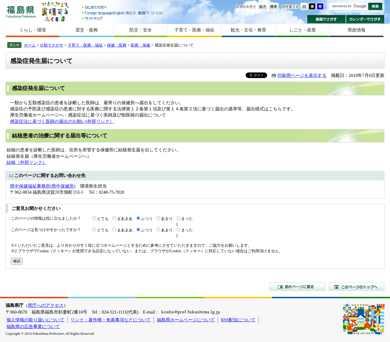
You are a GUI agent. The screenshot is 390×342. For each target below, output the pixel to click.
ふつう (147, 218)
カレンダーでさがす (365, 19)
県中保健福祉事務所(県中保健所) (42, 186)
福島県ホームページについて (186, 319)
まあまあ (125, 218)
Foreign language (123, 13)
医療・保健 (140, 45)
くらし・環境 (32, 30)
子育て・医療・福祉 (194, 30)
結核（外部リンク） (26, 162)
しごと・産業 (302, 30)
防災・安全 (141, 30)
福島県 (21, 11)
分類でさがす (51, 45)
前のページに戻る (297, 286)
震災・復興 (86, 30)
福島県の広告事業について (33, 326)
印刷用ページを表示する (301, 75)
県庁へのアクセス (46, 305)
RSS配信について (238, 319)
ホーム (30, 45)
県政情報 (356, 30)
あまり (167, 218)
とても (103, 218)
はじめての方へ (123, 7)
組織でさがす (326, 19)
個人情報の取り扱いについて (35, 319)
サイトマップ (123, 18)
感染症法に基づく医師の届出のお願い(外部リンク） (62, 121)
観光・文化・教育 (248, 30)
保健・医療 (116, 45)
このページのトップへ (356, 286)
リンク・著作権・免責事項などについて (110, 319)
